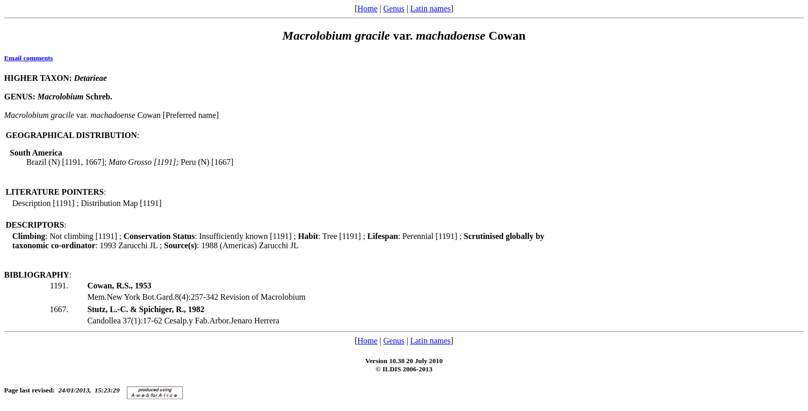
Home (367, 8)
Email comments (28, 58)
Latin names (430, 8)
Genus (394, 8)
